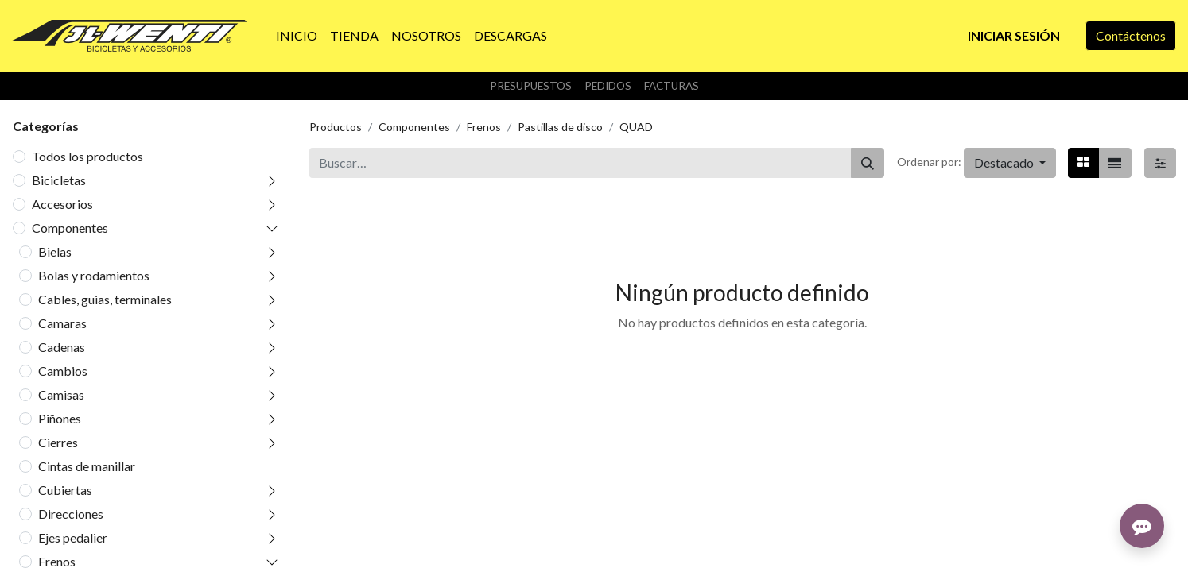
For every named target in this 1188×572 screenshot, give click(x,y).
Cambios (62, 370)
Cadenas (61, 346)
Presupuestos (531, 85)
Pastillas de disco (560, 126)
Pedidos (607, 85)
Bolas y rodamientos (93, 275)
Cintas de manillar (86, 465)
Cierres (58, 442)
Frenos (57, 561)
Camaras (62, 322)
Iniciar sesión (1014, 35)
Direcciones (70, 513)
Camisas (61, 394)
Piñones (59, 418)
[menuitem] (297, 36)
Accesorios (62, 203)
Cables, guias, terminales (105, 299)
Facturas (671, 85)
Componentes (70, 227)
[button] (1010, 163)
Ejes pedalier (72, 537)
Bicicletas (59, 179)
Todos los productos (87, 156)
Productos (335, 126)
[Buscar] (867, 163)
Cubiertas (65, 489)
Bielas (55, 251)
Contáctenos (1131, 35)
